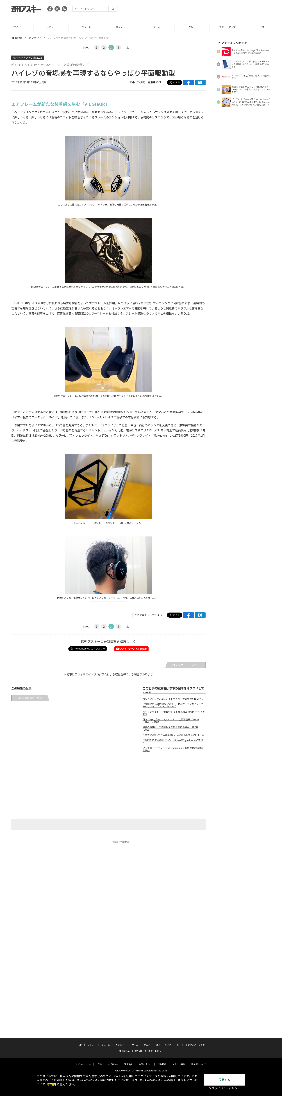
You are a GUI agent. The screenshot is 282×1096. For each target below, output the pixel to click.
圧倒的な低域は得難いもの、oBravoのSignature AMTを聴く (173, 741)
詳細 (51, 1084)
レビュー (53, 27)
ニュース (88, 27)
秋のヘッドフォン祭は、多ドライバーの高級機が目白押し (173, 698)
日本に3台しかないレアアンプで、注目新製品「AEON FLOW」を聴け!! (171, 720)
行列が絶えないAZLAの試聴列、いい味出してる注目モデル (173, 735)
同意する (224, 1080)
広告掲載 (162, 1061)
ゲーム (158, 27)
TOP (17, 27)
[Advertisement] (205, 10)
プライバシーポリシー (107, 1061)
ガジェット (123, 27)
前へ (86, 47)
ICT (264, 27)
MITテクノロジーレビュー (149, 1047)
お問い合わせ (145, 1061)
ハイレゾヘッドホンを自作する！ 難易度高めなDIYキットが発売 (174, 712)
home (16, 37)
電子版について (198, 1061)
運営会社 (128, 1061)
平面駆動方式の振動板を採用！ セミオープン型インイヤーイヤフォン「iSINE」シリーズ (173, 705)
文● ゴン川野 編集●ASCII (146, 82)
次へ (129, 47)
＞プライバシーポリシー (224, 1088)
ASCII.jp (124, 1047)
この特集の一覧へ (30, 698)
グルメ (193, 27)
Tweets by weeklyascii (121, 841)
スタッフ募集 (178, 1061)
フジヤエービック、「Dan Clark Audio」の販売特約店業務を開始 (173, 749)
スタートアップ (229, 27)
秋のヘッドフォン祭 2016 (27, 57)
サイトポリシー (83, 1061)
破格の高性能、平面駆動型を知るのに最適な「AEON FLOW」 (170, 728)
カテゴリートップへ (185, 665)
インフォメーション (195, 1041)
